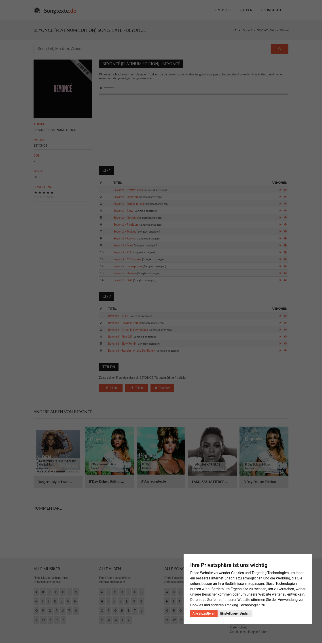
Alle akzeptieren (204, 613)
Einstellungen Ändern (235, 613)
